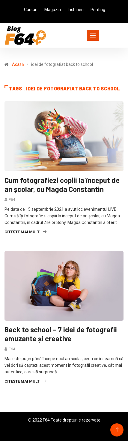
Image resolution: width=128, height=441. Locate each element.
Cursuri (30, 9)
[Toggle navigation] (82, 35)
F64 (12, 199)
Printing (98, 9)
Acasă (18, 64)
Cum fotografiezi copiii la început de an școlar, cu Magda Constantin (62, 184)
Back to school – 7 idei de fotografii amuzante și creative (60, 334)
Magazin (52, 9)
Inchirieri (76, 9)
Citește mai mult (25, 232)
